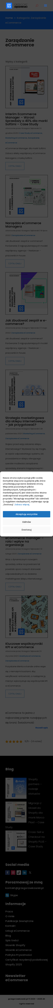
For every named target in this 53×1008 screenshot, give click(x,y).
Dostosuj (27, 529)
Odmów (26, 522)
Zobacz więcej (22, 504)
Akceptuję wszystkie (26, 514)
